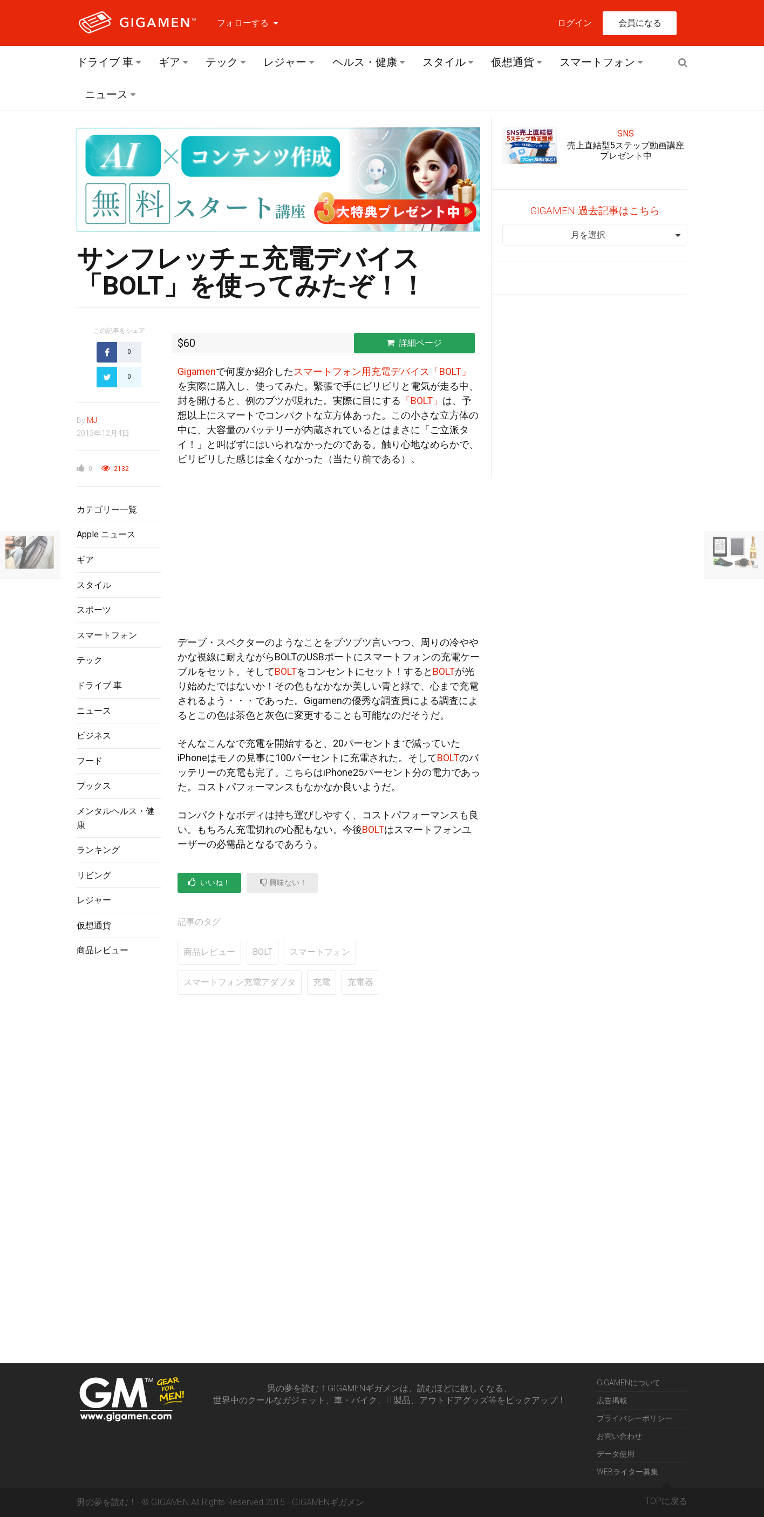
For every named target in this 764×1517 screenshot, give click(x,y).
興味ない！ (283, 882)
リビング (94, 875)
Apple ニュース (106, 534)
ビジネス (94, 735)
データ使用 (616, 1454)
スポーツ (94, 610)
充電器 (360, 982)
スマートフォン (597, 62)
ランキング (98, 850)
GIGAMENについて (628, 1382)
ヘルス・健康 (364, 62)
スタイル (444, 62)
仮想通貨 (512, 62)
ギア (169, 62)
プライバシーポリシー (634, 1418)
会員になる (639, 23)
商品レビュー (102, 950)
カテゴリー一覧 (107, 509)
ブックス (94, 786)
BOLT (286, 671)
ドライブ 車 (105, 62)
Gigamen (197, 371)
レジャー (284, 62)
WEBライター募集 (627, 1471)
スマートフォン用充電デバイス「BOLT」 (382, 371)
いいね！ (209, 882)
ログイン (574, 23)
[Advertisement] (119, 1141)
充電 (321, 982)
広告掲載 (612, 1400)
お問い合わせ (619, 1436)
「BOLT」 (421, 400)
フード (90, 761)
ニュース (106, 94)
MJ (92, 420)
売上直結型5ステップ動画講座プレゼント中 (625, 150)
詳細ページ (414, 343)
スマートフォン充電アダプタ (239, 982)
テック (222, 62)
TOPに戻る (666, 1497)
